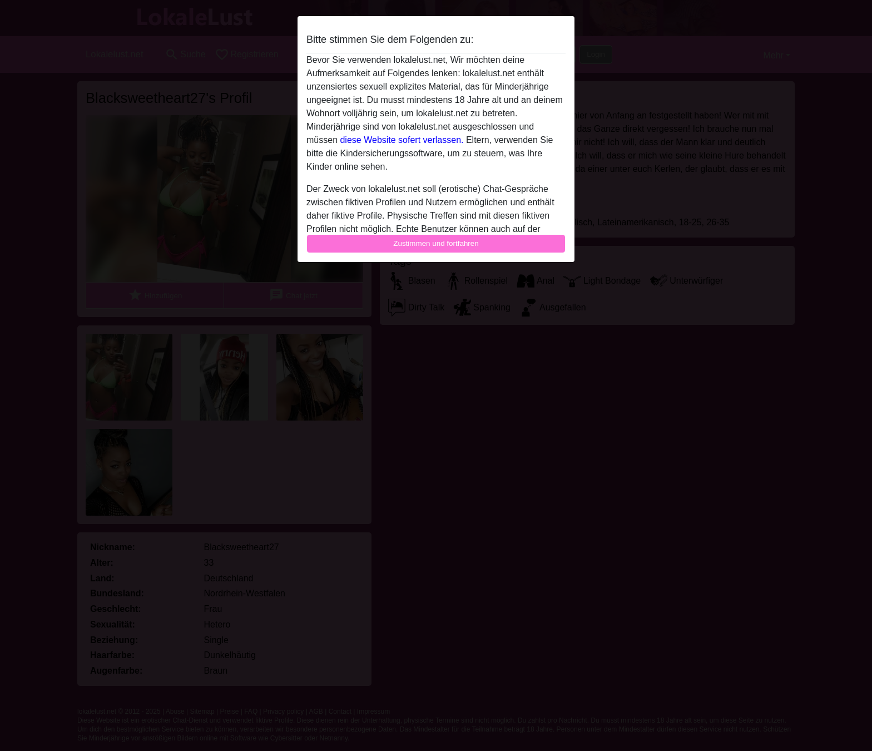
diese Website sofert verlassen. (401, 140)
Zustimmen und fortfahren (436, 243)
